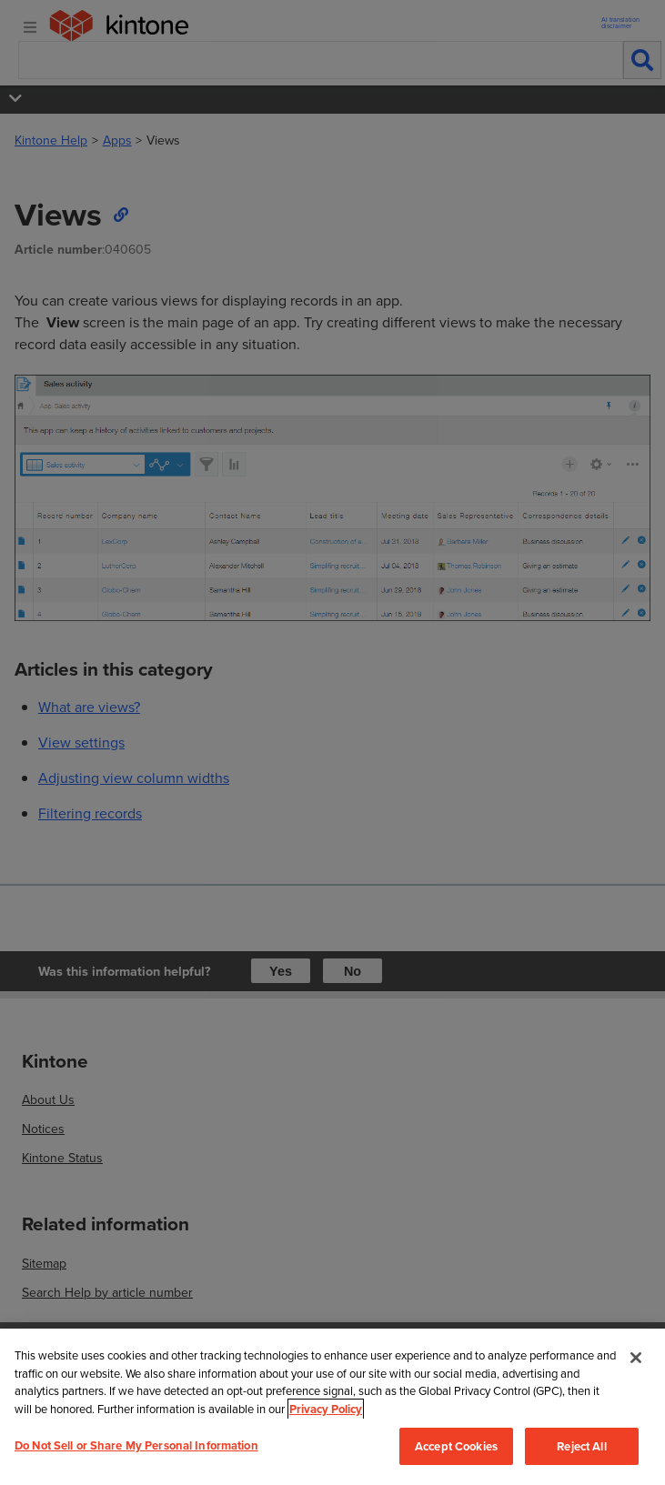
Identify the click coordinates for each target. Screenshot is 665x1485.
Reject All (581, 1446)
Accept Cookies (456, 1446)
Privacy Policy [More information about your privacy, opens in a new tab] (325, 1409)
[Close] (636, 1358)
